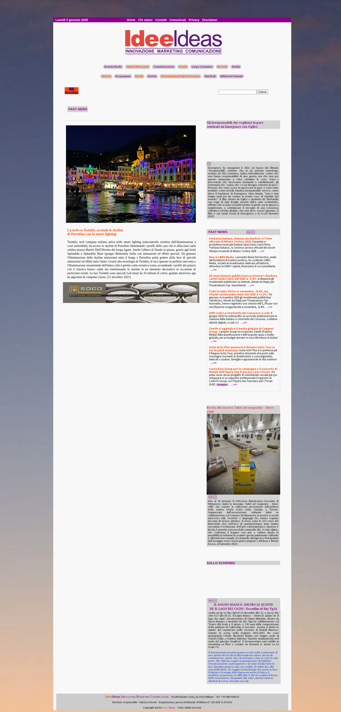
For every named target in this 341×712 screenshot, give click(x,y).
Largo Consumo (202, 66)
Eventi (183, 66)
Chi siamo (145, 20)
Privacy (194, 20)
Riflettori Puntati (231, 76)
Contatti (161, 20)
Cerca (262, 92)
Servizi (152, 76)
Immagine (222, 385)
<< (248, 232)
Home (131, 20)
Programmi (123, 76)
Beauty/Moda (113, 66)
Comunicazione (164, 66)
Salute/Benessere (138, 66)
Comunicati (177, 20)
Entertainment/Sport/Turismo (180, 76)
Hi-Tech (222, 66)
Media (236, 66)
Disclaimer (209, 20)
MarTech (210, 76)
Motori (106, 76)
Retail (139, 76)
